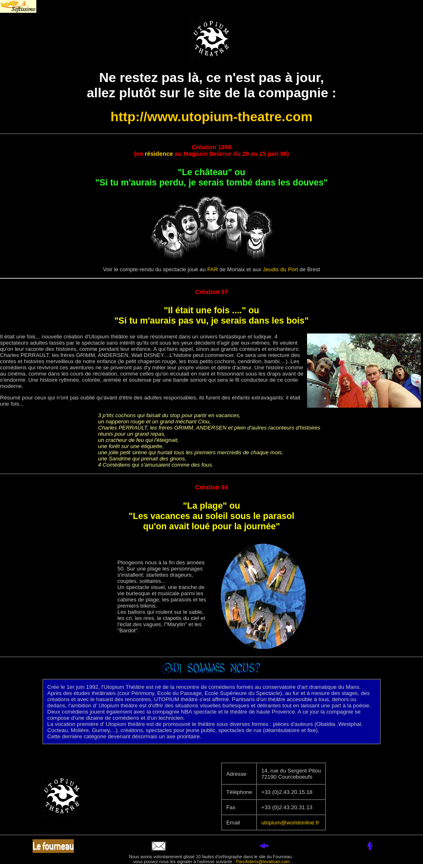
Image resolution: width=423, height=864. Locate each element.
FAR (212, 269)
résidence (159, 153)
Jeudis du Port (280, 269)
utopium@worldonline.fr (290, 822)
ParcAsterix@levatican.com (263, 861)
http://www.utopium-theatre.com (211, 116)
